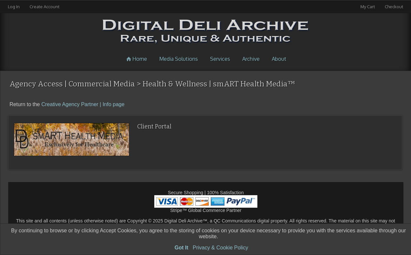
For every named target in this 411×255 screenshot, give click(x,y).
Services (220, 59)
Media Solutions (178, 59)
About (279, 59)
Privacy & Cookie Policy (220, 247)
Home (136, 59)
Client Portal (154, 126)
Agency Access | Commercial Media (72, 83)
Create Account (44, 6)
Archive (251, 59)
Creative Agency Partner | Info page (82, 104)
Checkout (394, 6)
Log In (14, 6)
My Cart (368, 6)
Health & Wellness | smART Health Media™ (218, 83)
